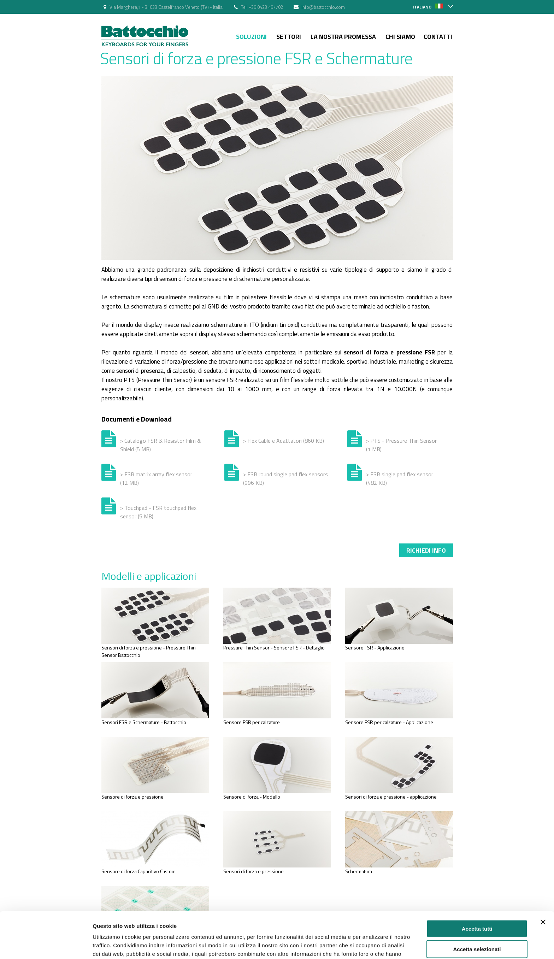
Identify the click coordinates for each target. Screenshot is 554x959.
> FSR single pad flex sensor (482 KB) (399, 478)
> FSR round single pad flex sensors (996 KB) (285, 478)
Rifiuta (477, 930)
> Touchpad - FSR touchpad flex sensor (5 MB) (158, 512)
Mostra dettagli (372, 945)
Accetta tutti (477, 889)
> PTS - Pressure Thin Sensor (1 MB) (401, 444)
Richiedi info (426, 550)
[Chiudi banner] (543, 881)
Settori (288, 36)
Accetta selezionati (477, 909)
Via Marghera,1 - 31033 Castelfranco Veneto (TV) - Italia (166, 7)
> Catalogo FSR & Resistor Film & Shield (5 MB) (160, 444)
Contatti (438, 36)
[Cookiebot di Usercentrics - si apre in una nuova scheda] (46, 945)
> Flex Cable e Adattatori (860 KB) (283, 440)
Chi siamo (400, 36)
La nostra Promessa (343, 36)
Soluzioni (251, 36)
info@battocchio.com (323, 7)
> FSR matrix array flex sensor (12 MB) (156, 478)
